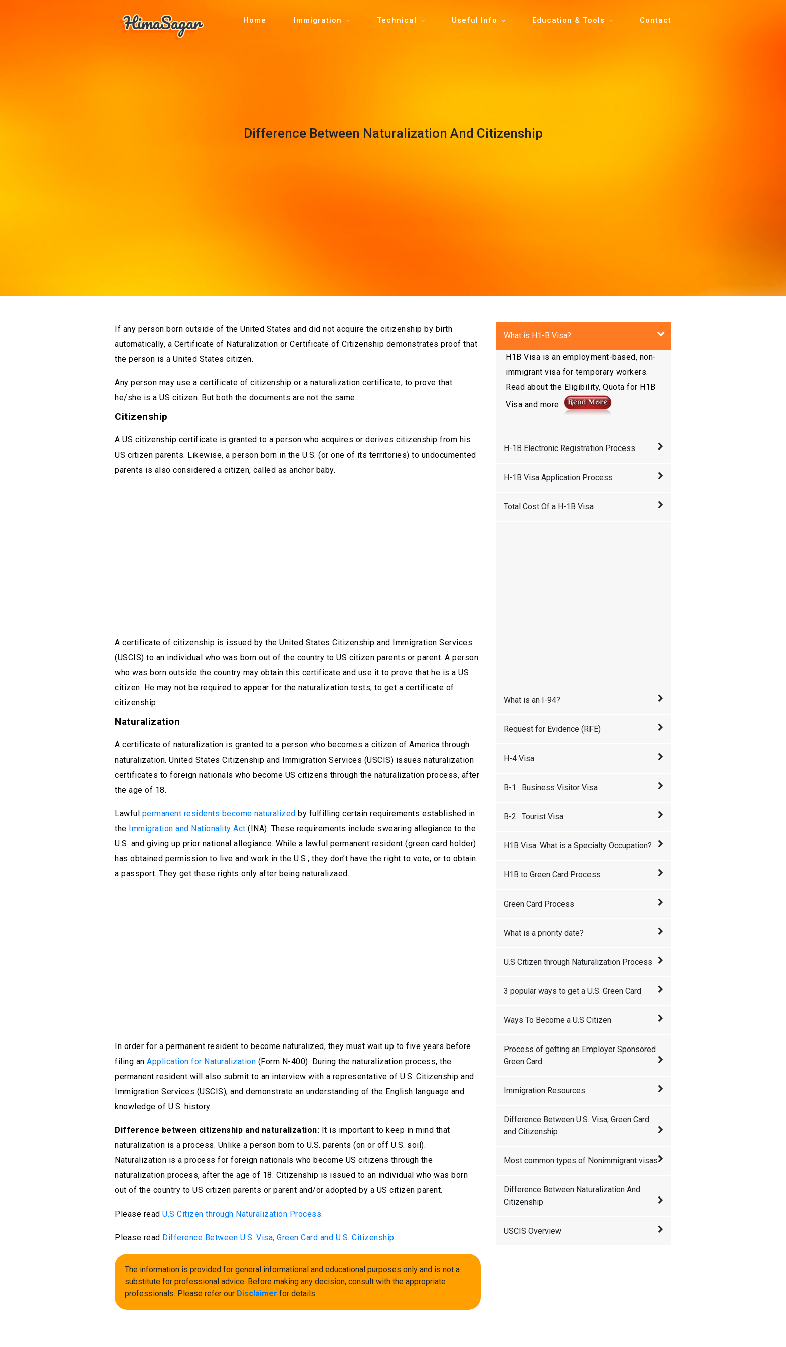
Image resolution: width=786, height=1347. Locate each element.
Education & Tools (568, 20)
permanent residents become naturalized (219, 813)
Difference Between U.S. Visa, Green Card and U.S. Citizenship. (279, 1237)
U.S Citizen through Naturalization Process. (242, 1214)
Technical (397, 20)
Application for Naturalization (201, 1061)
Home (254, 20)
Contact (655, 20)
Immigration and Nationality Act (187, 828)
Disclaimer (257, 1293)
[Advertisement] (298, 556)
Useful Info (474, 20)
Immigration (318, 20)
